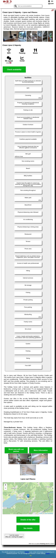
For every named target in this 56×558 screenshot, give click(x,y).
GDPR (48, 553)
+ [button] (5, 485)
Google (27, 552)
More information (41, 450)
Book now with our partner (16, 450)
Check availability (14, 69)
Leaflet (40, 513)
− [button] (5, 488)
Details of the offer (28, 520)
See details (28, 528)
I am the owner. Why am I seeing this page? (14, 536)
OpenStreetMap (49, 513)
